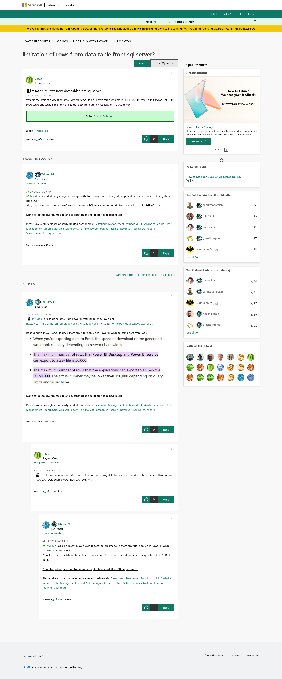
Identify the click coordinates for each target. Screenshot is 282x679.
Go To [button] (251, 13)
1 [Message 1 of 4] (37, 139)
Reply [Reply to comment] (166, 253)
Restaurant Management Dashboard (117, 224)
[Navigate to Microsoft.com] (32, 5)
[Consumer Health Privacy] (69, 667)
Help (239, 13)
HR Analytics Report (151, 224)
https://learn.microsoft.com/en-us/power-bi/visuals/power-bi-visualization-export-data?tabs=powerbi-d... (89, 323)
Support (174, 4)
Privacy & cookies (213, 654)
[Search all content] (216, 21)
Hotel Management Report (69, 583)
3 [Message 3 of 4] (45, 491)
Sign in (227, 13)
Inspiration (98, 4)
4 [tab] (222, 149)
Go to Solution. (105, 116)
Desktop (124, 40)
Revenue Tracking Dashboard (137, 228)
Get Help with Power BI (92, 40)
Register (214, 13)
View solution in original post (43, 233)
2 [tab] (218, 149)
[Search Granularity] (157, 21)
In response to (36, 183)
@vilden (35, 196)
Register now (247, 28)
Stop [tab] (226, 150)
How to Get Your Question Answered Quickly (213, 177)
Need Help (42, 130)
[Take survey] (198, 141)
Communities (129, 4)
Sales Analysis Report (65, 228)
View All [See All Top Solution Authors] (192, 257)
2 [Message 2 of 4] (37, 421)
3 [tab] (220, 149)
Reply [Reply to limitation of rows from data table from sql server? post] (166, 138)
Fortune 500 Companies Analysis (99, 228)
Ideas (113, 4)
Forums (82, 4)
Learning (159, 4)
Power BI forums (36, 40)
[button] (142, 63)
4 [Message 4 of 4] (37, 244)
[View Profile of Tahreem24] (47, 174)
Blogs (145, 4)
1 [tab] (216, 149)
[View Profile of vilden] (38, 78)
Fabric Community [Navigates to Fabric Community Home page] (60, 5)
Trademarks (251, 654)
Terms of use (234, 654)
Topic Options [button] (163, 63)
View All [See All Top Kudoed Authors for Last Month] (192, 333)
